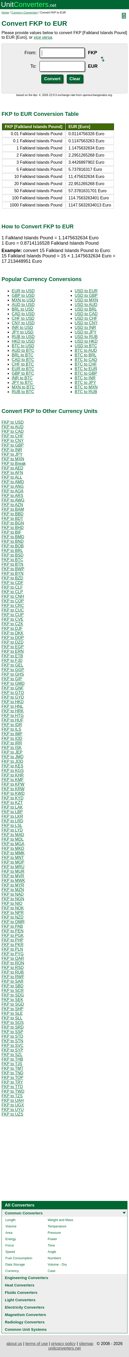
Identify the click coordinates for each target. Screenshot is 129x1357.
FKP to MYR (13, 885)
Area (8, 1233)
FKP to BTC (12, 560)
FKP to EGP (13, 647)
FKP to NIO (12, 903)
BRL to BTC (22, 355)
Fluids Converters (21, 1292)
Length (10, 1220)
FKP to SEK (12, 1000)
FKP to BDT (12, 518)
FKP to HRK (13, 711)
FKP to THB (12, 1059)
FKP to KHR (13, 775)
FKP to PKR (12, 945)
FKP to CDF (12, 582)
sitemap (86, 1343)
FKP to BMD (13, 537)
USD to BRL (86, 309)
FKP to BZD (12, 578)
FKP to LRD (12, 821)
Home (5, 12)
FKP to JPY (12, 454)
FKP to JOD (12, 761)
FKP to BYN (12, 573)
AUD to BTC (23, 350)
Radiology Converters (25, 1322)
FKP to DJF (12, 628)
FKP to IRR (12, 743)
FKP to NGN (13, 899)
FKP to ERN (13, 651)
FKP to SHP (12, 1009)
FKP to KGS (13, 770)
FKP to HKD (13, 702)
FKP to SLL (12, 1018)
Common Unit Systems (26, 1329)
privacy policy (63, 1343)
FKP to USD (13, 422)
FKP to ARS (12, 495)
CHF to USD (23, 318)
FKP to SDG (13, 995)
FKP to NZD (12, 917)
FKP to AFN (12, 472)
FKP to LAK (12, 807)
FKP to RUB (13, 972)
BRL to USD (23, 309)
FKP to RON (13, 963)
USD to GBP (86, 295)
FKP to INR (12, 450)
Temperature (57, 1226)
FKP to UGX (13, 1105)
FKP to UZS (12, 1114)
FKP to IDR (12, 725)
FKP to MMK (13, 853)
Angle (52, 1252)
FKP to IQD (12, 738)
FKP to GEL (12, 665)
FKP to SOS (13, 1022)
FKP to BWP (13, 569)
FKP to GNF (13, 688)
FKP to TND (12, 1073)
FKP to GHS (13, 674)
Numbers (54, 1258)
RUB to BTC (23, 392)
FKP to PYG (13, 954)
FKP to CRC (13, 605)
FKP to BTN (12, 564)
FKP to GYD (13, 697)
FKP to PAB (12, 926)
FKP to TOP (12, 1077)
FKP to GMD (13, 683)
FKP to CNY (13, 440)
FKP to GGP (13, 670)
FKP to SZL (12, 1055)
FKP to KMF (13, 780)
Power (52, 1239)
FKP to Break (14, 463)
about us (14, 1343)
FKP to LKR (12, 816)
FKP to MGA (13, 844)
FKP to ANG (13, 486)
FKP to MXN (13, 459)
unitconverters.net (64, 1348)
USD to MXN (86, 300)
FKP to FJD (12, 660)
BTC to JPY (85, 382)
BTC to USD (23, 346)
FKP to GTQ (13, 692)
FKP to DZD (12, 642)
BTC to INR (85, 378)
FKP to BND (13, 541)
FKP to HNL (12, 706)
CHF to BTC (23, 364)
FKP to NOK (13, 908)
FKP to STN (12, 1041)
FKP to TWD (13, 1091)
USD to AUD (86, 304)
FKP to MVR (13, 876)
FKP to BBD (12, 514)
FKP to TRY (12, 1082)
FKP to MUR (13, 871)
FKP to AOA (12, 491)
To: (33, 66)
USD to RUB (86, 337)
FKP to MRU (13, 867)
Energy (10, 1239)
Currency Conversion (24, 12)
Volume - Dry (57, 1264)
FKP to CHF (12, 436)
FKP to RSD (13, 967)
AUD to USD (23, 304)
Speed (10, 1252)
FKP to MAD (13, 835)
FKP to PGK (13, 935)
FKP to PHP (12, 940)
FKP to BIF (11, 532)
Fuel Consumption (18, 1258)
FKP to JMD (12, 757)
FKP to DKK (12, 633)
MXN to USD (23, 300)
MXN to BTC (23, 387)
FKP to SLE (12, 1013)
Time (51, 1245)
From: (30, 52)
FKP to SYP (12, 1050)
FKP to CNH (13, 596)
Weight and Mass (60, 1220)
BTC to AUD (86, 350)
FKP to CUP (13, 615)
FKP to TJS (12, 1064)
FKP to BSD (12, 555)
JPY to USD (22, 332)
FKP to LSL (12, 825)
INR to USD (22, 327)
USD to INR (85, 327)
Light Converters (20, 1300)
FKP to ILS (11, 729)
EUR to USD (23, 291)
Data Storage (15, 1264)
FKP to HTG (13, 715)
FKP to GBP (13, 445)
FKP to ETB (12, 656)
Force (9, 1245)
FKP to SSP (12, 1032)
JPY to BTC (22, 382)
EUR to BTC (23, 369)
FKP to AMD (13, 482)
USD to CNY (86, 323)
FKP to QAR (13, 958)
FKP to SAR (12, 981)
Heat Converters (19, 1285)
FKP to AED (12, 468)
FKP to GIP (12, 679)
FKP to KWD (13, 793)
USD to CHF (86, 318)
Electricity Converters (24, 1307)
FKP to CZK (12, 624)
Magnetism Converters (25, 1314)
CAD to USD (23, 314)
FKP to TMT (12, 1068)
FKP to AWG (13, 500)
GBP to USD (23, 295)
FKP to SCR (13, 990)
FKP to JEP (12, 752)
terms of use (36, 1343)
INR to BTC (22, 378)
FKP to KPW (13, 784)
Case (51, 1271)
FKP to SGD (13, 1004)
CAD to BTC (23, 359)
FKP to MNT (13, 857)
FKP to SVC (12, 1045)
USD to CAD (86, 314)
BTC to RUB (86, 392)
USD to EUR (86, 291)
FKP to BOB (13, 546)
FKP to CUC (13, 610)
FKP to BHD (13, 527)
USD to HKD (86, 341)
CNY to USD (23, 323)
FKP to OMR (13, 922)
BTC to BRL (85, 355)
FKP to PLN (12, 949)
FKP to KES (12, 766)
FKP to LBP (12, 812)
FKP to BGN (13, 523)
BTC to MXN (86, 387)
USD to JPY (85, 332)
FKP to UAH (13, 1100)
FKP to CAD (13, 431)
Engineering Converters (26, 1278)
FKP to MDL (13, 839)
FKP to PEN (12, 931)
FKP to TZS (12, 1096)
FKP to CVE (12, 619)
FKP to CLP (12, 592)
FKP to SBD (12, 986)
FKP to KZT (12, 802)
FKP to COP (13, 601)
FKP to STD (12, 1036)
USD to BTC (86, 346)
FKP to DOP (13, 637)
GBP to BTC (23, 373)
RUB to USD (23, 337)
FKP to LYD (12, 830)
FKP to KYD (12, 798)
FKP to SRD (13, 1027)
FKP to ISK (12, 747)
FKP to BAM (13, 509)
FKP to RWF (13, 977)
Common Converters (24, 1213)
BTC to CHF (86, 364)
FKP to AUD (12, 427)
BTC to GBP (86, 373)
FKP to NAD (13, 894)
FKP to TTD (12, 1087)
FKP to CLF (12, 587)
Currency (12, 1271)
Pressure (54, 1233)
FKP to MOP (13, 862)
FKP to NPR (13, 912)
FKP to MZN (13, 890)
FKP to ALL (12, 477)
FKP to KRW (13, 789)
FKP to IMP (12, 734)
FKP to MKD (13, 848)
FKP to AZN (12, 505)
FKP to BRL (12, 550)
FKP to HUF (12, 720)
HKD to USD (23, 341)
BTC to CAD (86, 359)
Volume (10, 1226)
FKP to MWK (13, 880)
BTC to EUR (86, 369)
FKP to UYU (13, 1109)
